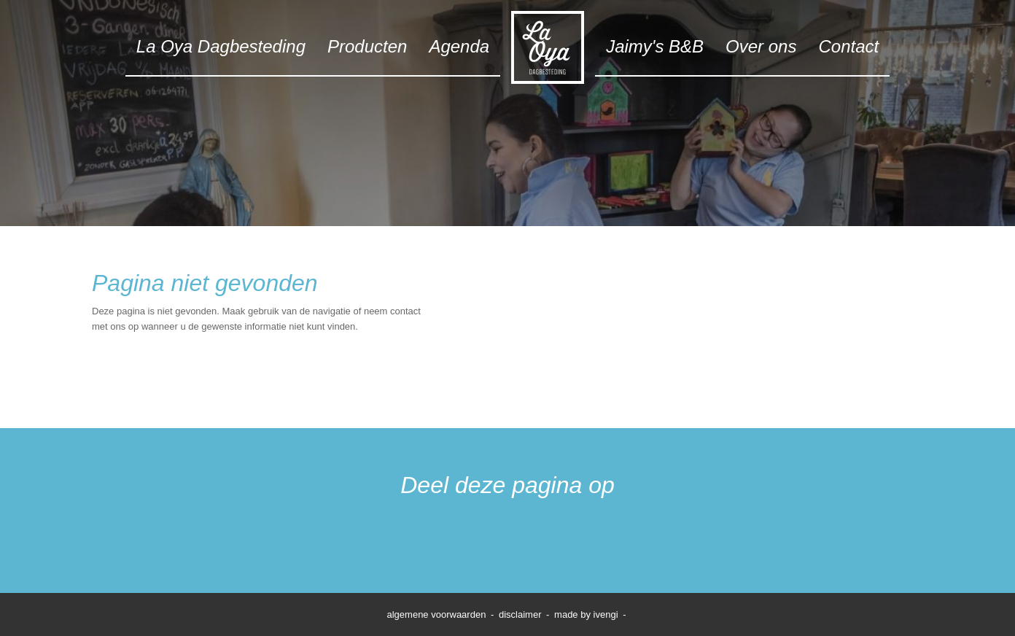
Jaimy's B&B (655, 46)
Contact (848, 46)
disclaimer (520, 614)
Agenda (459, 46)
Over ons (761, 46)
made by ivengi (586, 614)
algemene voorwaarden (436, 614)
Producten (367, 46)
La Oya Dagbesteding (221, 46)
